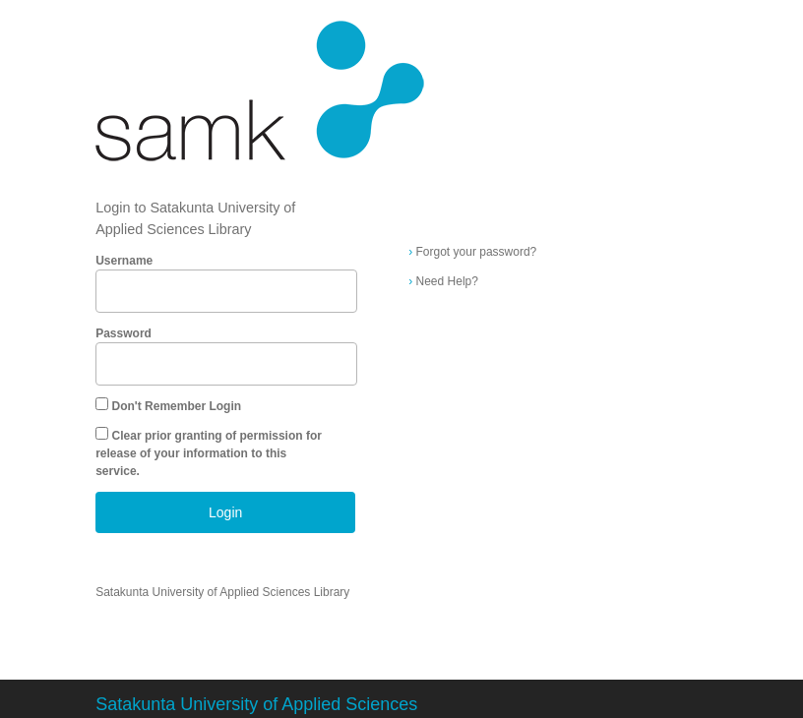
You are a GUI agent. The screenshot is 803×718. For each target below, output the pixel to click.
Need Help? (443, 281)
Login (225, 512)
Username (124, 261)
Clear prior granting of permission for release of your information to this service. (208, 453)
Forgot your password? (472, 252)
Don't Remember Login (177, 406)
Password (123, 333)
